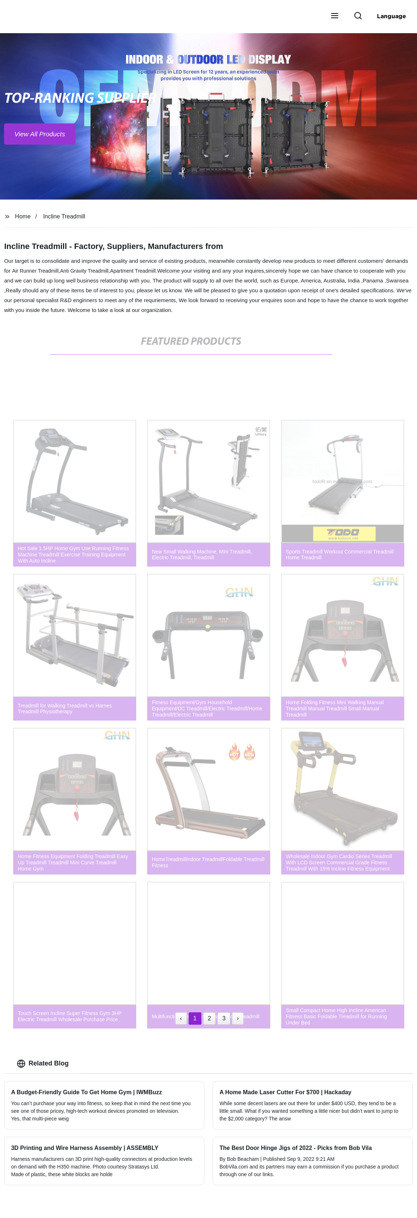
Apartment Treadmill (133, 271)
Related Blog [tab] (42, 1063)
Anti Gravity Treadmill (84, 271)
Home (23, 216)
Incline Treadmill (64, 216)
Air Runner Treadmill (35, 271)
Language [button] (391, 16)
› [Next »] (238, 1018)
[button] (335, 16)
